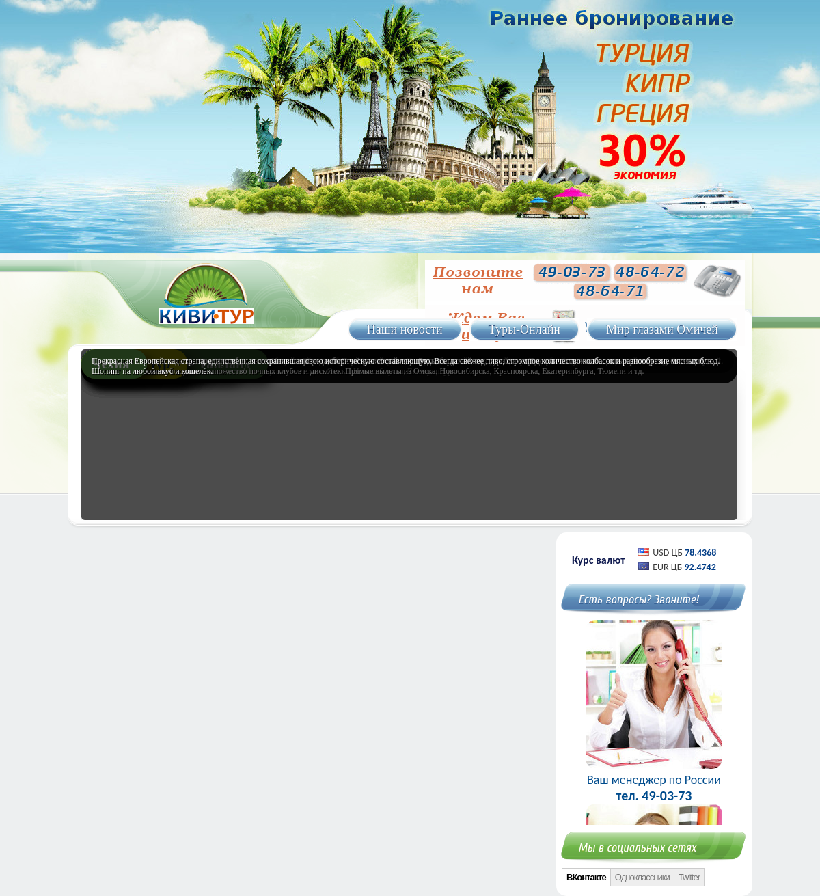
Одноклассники (642, 877)
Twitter (689, 877)
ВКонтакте (586, 877)
